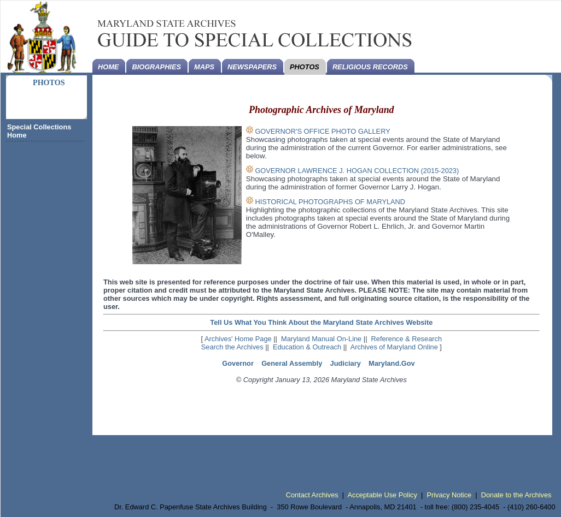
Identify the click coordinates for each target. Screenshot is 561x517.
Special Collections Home (39, 131)
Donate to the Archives (516, 495)
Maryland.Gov (392, 363)
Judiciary (345, 363)
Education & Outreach (307, 347)
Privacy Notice (448, 495)
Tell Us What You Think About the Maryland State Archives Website (321, 322)
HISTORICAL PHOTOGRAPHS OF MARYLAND (330, 202)
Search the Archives (232, 347)
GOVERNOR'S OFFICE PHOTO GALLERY (322, 131)
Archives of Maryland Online (394, 347)
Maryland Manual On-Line (321, 339)
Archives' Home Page (238, 339)
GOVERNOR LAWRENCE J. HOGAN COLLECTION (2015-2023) (357, 171)
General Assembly (291, 363)
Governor (238, 363)
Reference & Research (406, 339)
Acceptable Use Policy (382, 495)
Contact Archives (312, 495)
